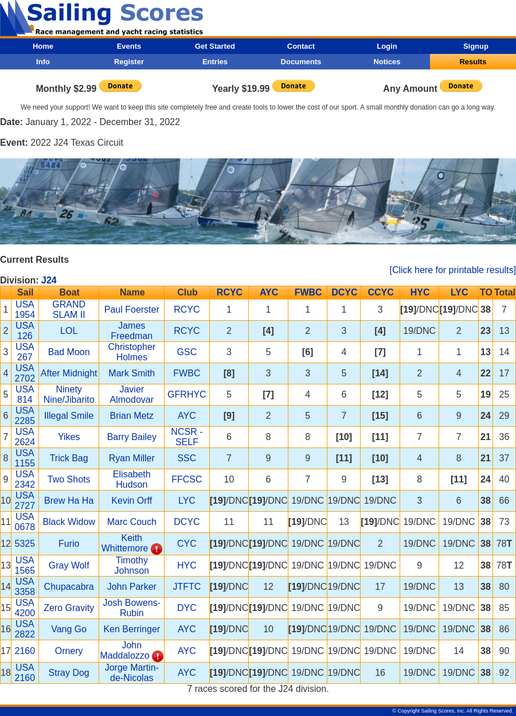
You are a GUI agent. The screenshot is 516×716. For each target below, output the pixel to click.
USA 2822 (25, 629)
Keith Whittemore (124, 543)
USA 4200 (25, 608)
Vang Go (69, 629)
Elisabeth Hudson (132, 479)
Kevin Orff (131, 500)
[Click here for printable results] (452, 270)
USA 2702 (25, 373)
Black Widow (68, 522)
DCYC (344, 292)
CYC (187, 543)
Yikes (69, 437)
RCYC (230, 292)
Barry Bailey (132, 437)
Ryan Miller (132, 458)
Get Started (215, 46)
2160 (25, 651)
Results (472, 61)
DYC (187, 608)
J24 (49, 280)
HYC (420, 292)
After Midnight (69, 373)
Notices (386, 61)
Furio (68, 543)
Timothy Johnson (132, 565)
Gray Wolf (69, 565)
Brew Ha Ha (68, 500)
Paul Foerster (131, 309)
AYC (269, 292)
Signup (475, 46)
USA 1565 (25, 565)
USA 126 (24, 331)
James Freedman (132, 331)
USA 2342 (25, 479)
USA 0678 (25, 522)
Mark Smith (131, 373)
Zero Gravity (69, 608)
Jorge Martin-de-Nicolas (132, 673)
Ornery (69, 651)
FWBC (308, 292)
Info (43, 61)
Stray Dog (69, 673)
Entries (215, 61)
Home (43, 46)
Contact (301, 46)
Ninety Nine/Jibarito (69, 394)
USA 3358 (25, 587)
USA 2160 (25, 673)
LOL (68, 331)
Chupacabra (69, 587)
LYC (459, 292)
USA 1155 (25, 458)
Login (387, 46)
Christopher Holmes (131, 352)
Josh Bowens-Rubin (132, 608)
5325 (25, 543)
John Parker (132, 587)
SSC (186, 458)
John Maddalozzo (124, 650)
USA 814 (24, 394)
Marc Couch (132, 522)
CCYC (380, 292)
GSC (187, 352)
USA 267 (24, 352)
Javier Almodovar (132, 394)
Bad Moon (69, 352)
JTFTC (187, 587)
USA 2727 (25, 501)
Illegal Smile (68, 416)
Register (129, 61)
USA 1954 (25, 309)
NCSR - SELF (186, 437)
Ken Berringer (131, 629)
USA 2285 (25, 416)
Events (129, 46)
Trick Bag (69, 458)
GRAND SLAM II (68, 309)
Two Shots (69, 479)
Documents (301, 61)
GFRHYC (186, 394)
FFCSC (186, 479)
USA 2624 (25, 437)
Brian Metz (132, 416)
